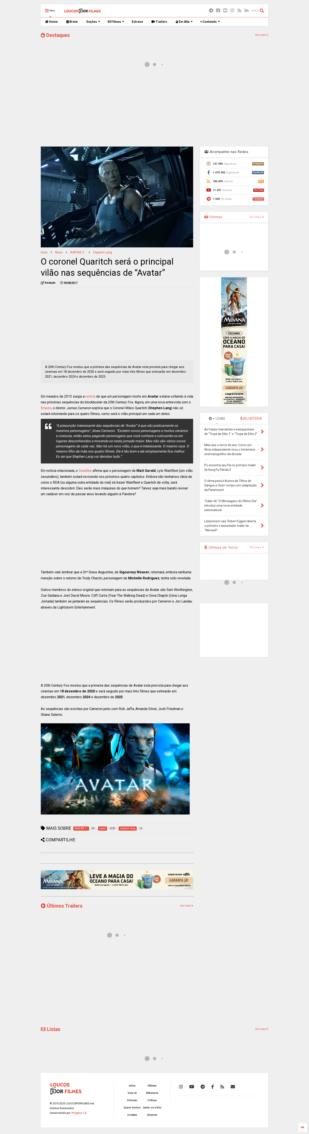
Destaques (55, 35)
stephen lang (102, 252)
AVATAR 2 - (78, 252)
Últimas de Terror (221, 547)
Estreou (137, 21)
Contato (132, 1114)
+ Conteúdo (210, 21)
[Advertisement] (154, 109)
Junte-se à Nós (152, 1107)
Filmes (116, 21)
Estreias (132, 1100)
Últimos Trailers (61, 906)
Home (51, 21)
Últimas (213, 217)
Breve (72, 21)
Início (44, 252)
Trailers (159, 21)
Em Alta (184, 21)
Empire (46, 408)
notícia (90, 396)
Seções (93, 21)
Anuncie (152, 1114)
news (59, 252)
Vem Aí (132, 1093)
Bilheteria (152, 1093)
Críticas (152, 1100)
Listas (50, 1029)
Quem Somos (132, 1107)
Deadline (85, 471)
